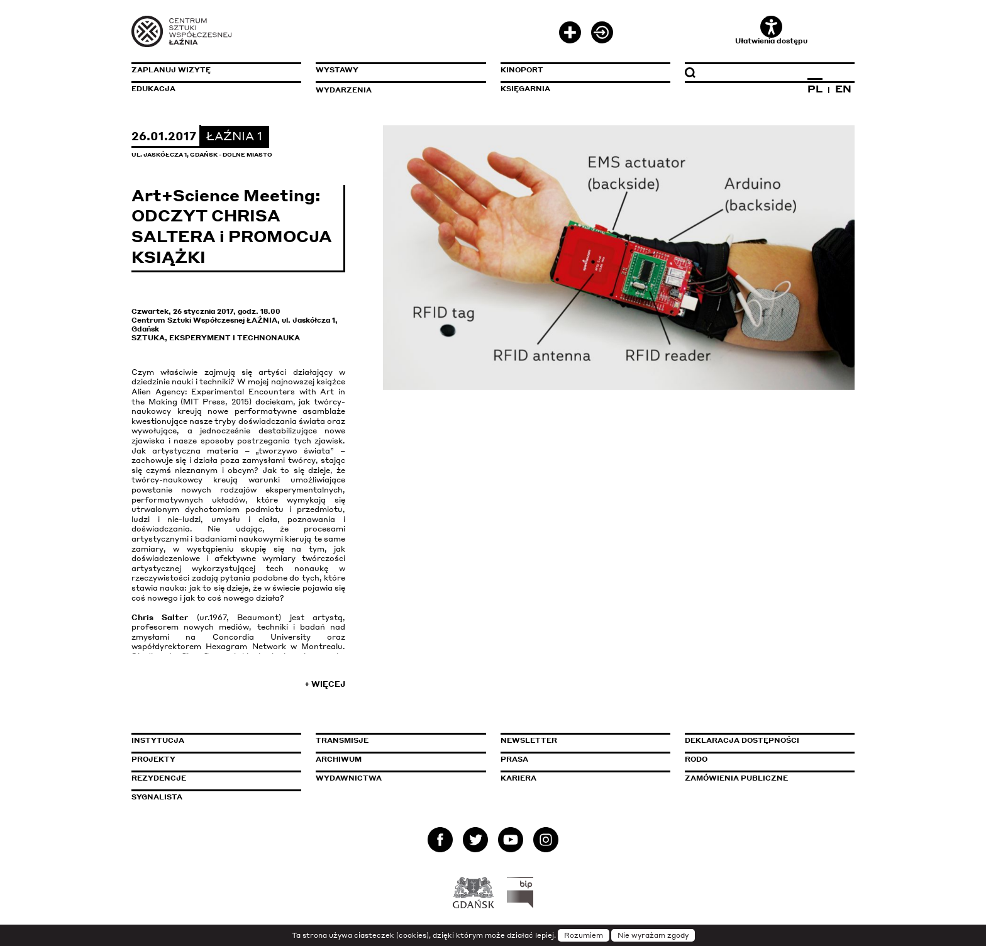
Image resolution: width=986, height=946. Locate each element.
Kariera (518, 778)
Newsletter (529, 740)
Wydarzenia (344, 90)
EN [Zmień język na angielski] (843, 88)
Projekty (153, 759)
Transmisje (395, 740)
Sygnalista (156, 797)
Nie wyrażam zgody (653, 935)
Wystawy (337, 69)
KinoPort (522, 69)
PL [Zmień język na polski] (815, 88)
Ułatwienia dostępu (771, 30)
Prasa (514, 759)
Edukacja (153, 88)
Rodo (696, 759)
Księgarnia (525, 88)
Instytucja (157, 740)
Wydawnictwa (349, 778)
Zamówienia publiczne (765, 778)
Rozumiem (583, 935)
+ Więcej (324, 684)
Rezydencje (158, 778)
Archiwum (339, 759)
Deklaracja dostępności (742, 740)
